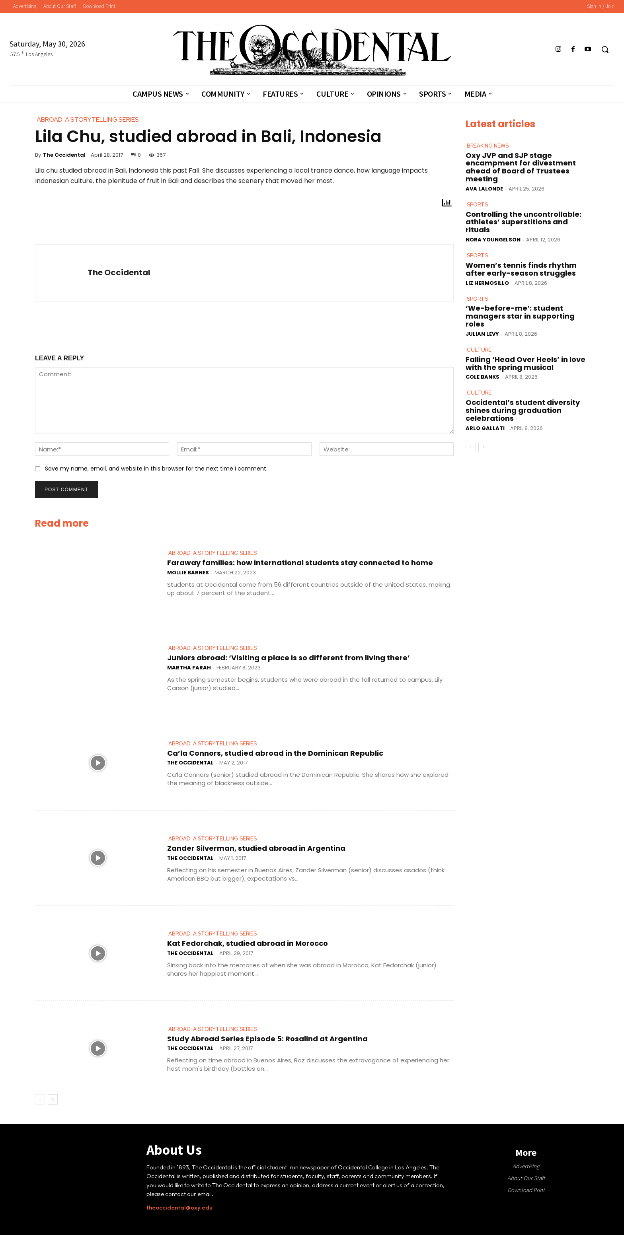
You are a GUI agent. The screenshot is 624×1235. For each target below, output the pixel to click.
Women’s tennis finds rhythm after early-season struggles (521, 269)
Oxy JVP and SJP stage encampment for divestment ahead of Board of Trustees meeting (521, 166)
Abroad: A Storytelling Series (212, 553)
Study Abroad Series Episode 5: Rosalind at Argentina (267, 1039)
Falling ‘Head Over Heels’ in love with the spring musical (525, 363)
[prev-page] (40, 1099)
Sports (477, 204)
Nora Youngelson (493, 239)
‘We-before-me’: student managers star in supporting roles (520, 316)
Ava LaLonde (484, 189)
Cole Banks (482, 377)
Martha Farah (189, 667)
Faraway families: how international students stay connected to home (300, 563)
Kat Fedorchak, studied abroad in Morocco (247, 943)
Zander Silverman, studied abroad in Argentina (256, 848)
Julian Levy (482, 333)
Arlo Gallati (485, 428)
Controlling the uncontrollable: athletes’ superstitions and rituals (523, 222)
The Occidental (64, 155)
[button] (604, 49)
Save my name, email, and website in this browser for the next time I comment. (156, 469)
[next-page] (53, 1099)
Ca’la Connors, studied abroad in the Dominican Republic (275, 753)
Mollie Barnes (188, 572)
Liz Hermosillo (487, 282)
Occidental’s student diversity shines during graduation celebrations (523, 410)
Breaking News (488, 145)
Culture (479, 349)
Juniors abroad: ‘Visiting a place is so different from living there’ (288, 658)
